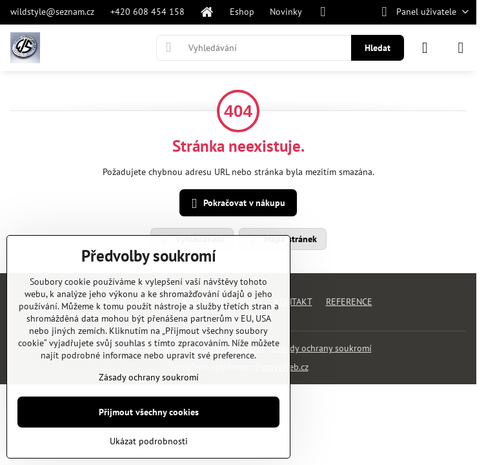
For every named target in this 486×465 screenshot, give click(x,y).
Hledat (377, 48)
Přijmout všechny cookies (149, 412)
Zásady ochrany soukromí (322, 348)
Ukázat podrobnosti (149, 441)
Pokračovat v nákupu (236, 204)
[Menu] (460, 48)
